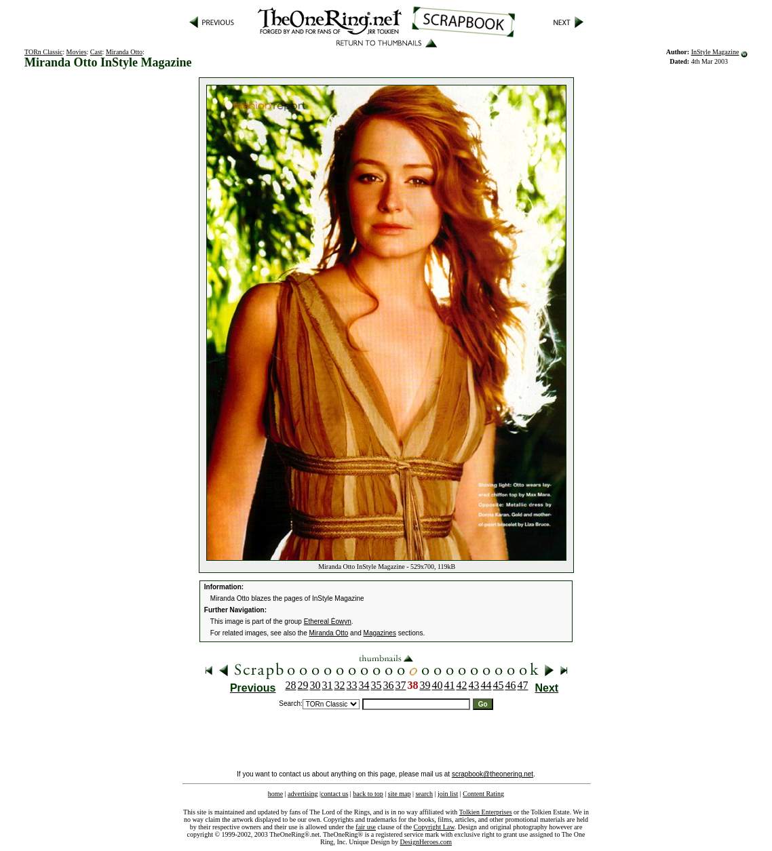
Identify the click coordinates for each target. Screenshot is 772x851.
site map (399, 793)
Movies (76, 52)
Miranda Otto (124, 52)
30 (315, 685)
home (275, 793)
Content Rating (483, 793)
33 (352, 685)
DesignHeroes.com (426, 842)
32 (339, 685)
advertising (302, 793)
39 (425, 685)
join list (448, 793)
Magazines (380, 633)
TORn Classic (43, 52)
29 (303, 685)
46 (510, 685)
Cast (96, 52)
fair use (365, 827)
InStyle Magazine (715, 52)
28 (291, 685)
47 (523, 685)
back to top (368, 793)
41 (449, 685)
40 (437, 685)
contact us (334, 793)
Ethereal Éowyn (327, 621)
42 (462, 685)
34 (364, 685)
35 (376, 685)
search (424, 793)
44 (486, 685)
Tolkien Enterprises (485, 812)
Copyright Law (434, 827)
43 (474, 685)
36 (388, 685)
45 (498, 685)
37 (400, 685)
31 (327, 685)
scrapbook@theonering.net (492, 774)
